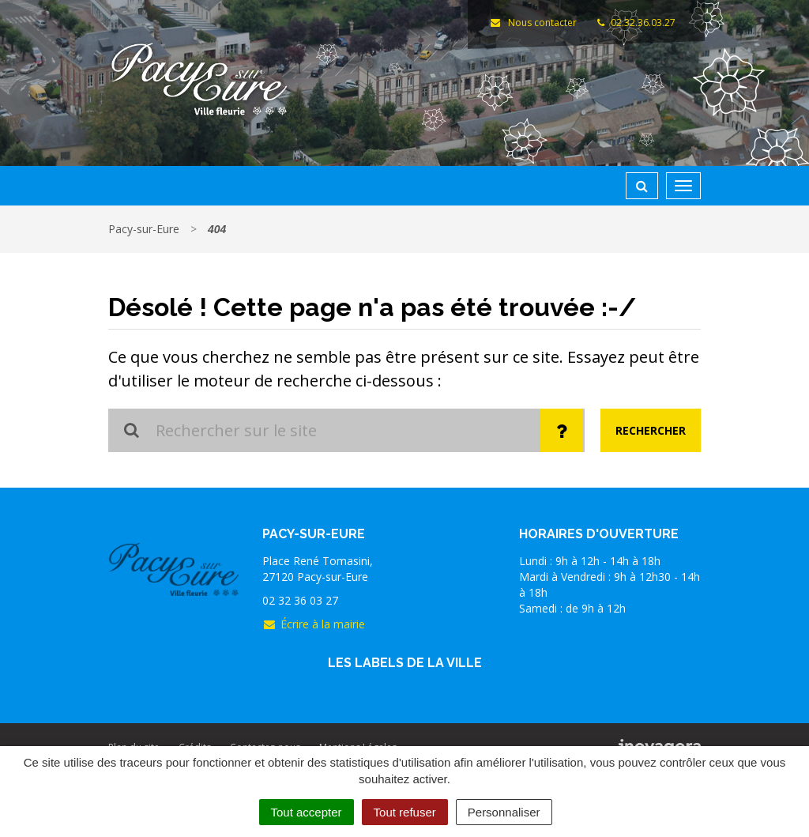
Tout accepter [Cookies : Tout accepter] (306, 812)
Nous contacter (532, 22)
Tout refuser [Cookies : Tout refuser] (405, 812)
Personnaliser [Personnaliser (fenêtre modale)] (504, 812)
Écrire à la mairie (313, 624)
